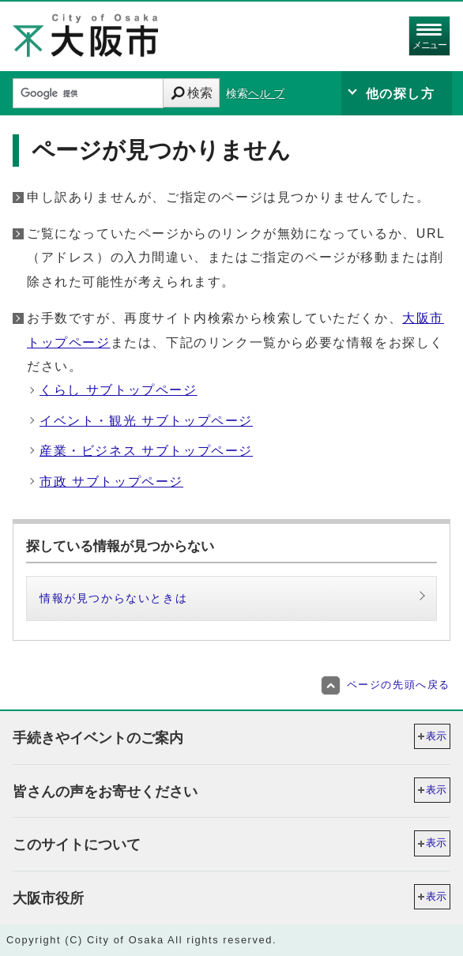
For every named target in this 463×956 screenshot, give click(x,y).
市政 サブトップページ (111, 481)
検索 (200, 93)
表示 (436, 736)
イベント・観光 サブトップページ (146, 420)
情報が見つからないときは (113, 598)
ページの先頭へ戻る (385, 685)
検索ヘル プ (255, 94)
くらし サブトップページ (119, 390)
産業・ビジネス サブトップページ (146, 450)
